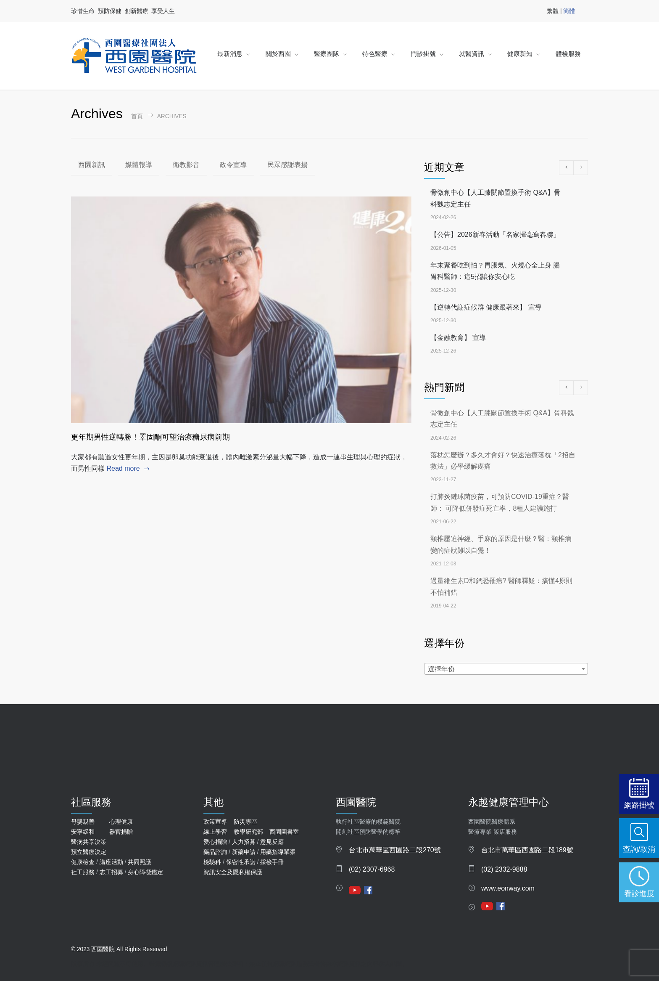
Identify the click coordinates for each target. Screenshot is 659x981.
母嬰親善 (83, 821)
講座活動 (111, 862)
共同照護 (139, 862)
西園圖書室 (284, 831)
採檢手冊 (272, 862)
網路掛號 (639, 805)
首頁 (137, 116)
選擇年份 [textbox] (441, 669)
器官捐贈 (121, 831)
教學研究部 (248, 831)
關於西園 (278, 53)
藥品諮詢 (215, 851)
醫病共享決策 (88, 841)
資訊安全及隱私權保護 (232, 872)
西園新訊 (91, 164)
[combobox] (506, 669)
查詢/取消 (639, 849)
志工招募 (111, 872)
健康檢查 (83, 862)
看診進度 (639, 893)
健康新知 (519, 53)
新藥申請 (244, 851)
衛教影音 (186, 164)
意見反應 (272, 841)
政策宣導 (215, 821)
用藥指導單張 (277, 851)
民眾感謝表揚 (287, 164)
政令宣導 (233, 164)
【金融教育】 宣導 (458, 337)
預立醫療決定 (88, 851)
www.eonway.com (508, 888)
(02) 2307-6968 (372, 869)
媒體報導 (138, 164)
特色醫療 (374, 53)
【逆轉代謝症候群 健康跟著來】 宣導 (486, 307)
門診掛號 (423, 53)
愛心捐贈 (215, 841)
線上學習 (215, 831)
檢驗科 (212, 862)
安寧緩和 (83, 831)
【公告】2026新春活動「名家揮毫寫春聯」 (495, 234)
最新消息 (230, 53)
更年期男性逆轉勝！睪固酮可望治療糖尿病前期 (150, 437)
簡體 (569, 11)
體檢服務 (568, 53)
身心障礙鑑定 (145, 872)
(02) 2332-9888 (504, 869)
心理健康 (121, 821)
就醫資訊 (471, 53)
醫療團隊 (326, 53)
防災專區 (245, 821)
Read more (123, 468)
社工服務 (83, 872)
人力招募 (244, 841)
